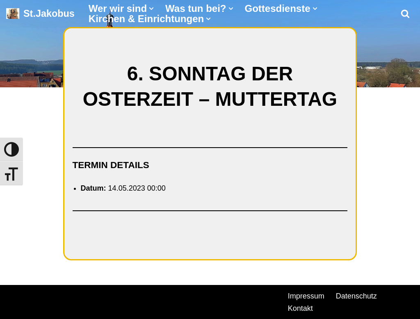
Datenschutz (356, 296)
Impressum (306, 296)
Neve (14, 295)
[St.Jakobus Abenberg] (40, 14)
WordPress (99, 295)
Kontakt (300, 308)
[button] (151, 8)
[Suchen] (405, 13)
